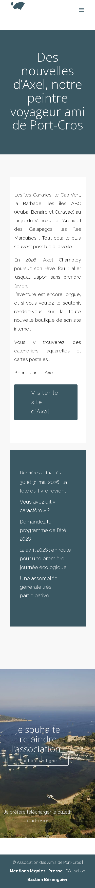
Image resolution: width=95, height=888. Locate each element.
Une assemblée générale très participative (39, 587)
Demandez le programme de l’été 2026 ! (43, 530)
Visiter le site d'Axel (45, 402)
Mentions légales (28, 871)
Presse (55, 871)
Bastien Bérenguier (47, 879)
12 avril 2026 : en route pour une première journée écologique (45, 558)
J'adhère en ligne (38, 761)
